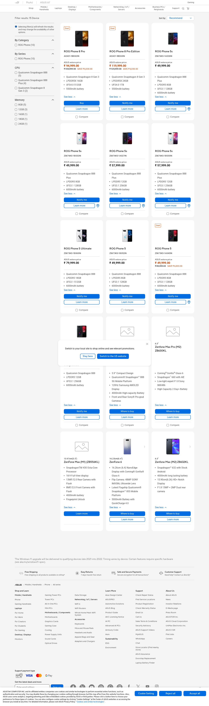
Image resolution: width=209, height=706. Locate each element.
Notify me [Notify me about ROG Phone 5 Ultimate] (82, 296)
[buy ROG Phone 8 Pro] (74, 51)
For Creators (20, 621)
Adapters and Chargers (85, 641)
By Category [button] (34, 40)
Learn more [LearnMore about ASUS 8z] (127, 417)
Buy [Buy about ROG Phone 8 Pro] (82, 103)
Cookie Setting (146, 693)
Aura (107, 634)
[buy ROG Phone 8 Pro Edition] (124, 51)
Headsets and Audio (83, 632)
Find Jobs (170, 634)
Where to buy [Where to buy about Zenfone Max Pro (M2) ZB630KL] (173, 411)
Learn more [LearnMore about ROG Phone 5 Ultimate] (82, 302)
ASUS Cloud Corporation (177, 621)
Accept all (195, 693)
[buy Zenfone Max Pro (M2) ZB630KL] (173, 349)
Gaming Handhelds (23, 604)
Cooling (48, 630)
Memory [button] (34, 99)
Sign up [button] (57, 687)
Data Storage (80, 595)
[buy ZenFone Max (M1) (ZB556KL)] (81, 462)
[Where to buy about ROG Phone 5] (188, 302)
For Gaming (20, 630)
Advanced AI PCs (112, 626)
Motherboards (51, 617)
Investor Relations (173, 604)
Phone (17, 600)
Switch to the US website (113, 356)
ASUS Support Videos (145, 630)
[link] (20, 9)
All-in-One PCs (51, 604)
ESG (107, 643)
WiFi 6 (77, 604)
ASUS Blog (110, 608)
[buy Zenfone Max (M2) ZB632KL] (171, 462)
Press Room (171, 612)
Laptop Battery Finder (145, 663)
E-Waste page (172, 608)
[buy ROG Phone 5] (117, 249)
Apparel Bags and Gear (85, 637)
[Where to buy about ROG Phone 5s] (188, 109)
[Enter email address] (32, 687)
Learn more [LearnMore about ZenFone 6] (127, 519)
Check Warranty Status (146, 608)
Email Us (139, 612)
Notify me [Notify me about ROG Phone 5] (127, 296)
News (168, 599)
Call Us (139, 617)
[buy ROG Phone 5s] (164, 51)
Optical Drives (51, 643)
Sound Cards (50, 639)
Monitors (19, 639)
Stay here (88, 356)
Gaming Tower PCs (53, 595)
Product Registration (145, 604)
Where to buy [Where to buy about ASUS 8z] (127, 411)
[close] (147, 344)
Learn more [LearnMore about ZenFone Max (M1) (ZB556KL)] (82, 513)
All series (57, 585)
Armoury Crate (111, 630)
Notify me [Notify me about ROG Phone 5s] (173, 103)
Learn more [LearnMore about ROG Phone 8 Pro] (82, 108)
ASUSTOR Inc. (172, 617)
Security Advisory (143, 626)
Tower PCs (49, 599)
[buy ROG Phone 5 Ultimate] (77, 249)
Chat (138, 643)
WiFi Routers (80, 608)
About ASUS (171, 595)
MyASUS (139, 634)
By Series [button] (34, 53)
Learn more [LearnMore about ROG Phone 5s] (170, 108)
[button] (191, 2)
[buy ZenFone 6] (115, 462)
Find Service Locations (145, 599)
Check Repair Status (144, 595)
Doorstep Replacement (146, 658)
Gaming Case (50, 626)
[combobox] (180, 18)
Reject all (170, 693)
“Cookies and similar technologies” (90, 702)
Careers (169, 639)
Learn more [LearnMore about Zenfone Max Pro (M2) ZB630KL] (173, 417)
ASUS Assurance (143, 654)
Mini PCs (48, 608)
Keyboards (79, 624)
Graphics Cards (51, 621)
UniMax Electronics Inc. (176, 626)
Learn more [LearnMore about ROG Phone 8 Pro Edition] (127, 108)
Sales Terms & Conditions (146, 621)
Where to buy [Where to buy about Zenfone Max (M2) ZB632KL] (173, 513)
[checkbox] (81, 117)
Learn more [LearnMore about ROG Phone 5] (127, 302)
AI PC (107, 621)
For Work (19, 617)
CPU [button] (34, 67)
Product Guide (111, 612)
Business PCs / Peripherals (159, 8)
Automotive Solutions (114, 604)
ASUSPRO (110, 599)
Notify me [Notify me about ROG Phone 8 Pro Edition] (127, 103)
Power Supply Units (53, 634)
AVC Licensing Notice (114, 617)
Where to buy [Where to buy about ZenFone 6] (127, 513)
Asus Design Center (113, 595)
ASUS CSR (170, 630)
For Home (19, 613)
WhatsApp (140, 639)
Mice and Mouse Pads (84, 628)
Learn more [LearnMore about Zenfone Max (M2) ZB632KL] (173, 519)
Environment (110, 647)
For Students (20, 626)
